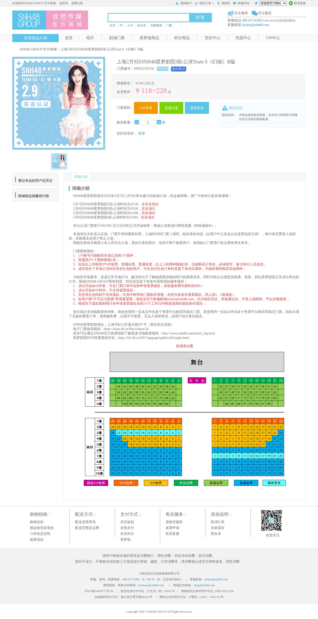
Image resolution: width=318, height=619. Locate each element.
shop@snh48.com (204, 585)
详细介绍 (81, 177)
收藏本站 (241, 3)
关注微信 (265, 13)
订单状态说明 (40, 534)
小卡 (130, 25)
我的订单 (204, 3)
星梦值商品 (149, 38)
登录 (141, 133)
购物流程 (37, 522)
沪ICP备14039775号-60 (99, 591)
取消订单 (218, 522)
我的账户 (183, 3)
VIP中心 (273, 38)
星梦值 (125, 539)
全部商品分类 (35, 38)
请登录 (63, 3)
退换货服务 (174, 522)
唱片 (90, 38)
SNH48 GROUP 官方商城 (38, 49)
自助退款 (218, 528)
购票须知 (37, 539)
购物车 (223, 3)
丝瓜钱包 (127, 522)
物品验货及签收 (42, 528)
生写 (112, 25)
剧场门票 (117, 38)
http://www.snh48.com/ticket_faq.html (188, 333)
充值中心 (243, 38)
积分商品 (182, 38)
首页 (69, 38)
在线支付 (127, 528)
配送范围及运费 (87, 528)
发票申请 (172, 528)
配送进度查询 (85, 522)
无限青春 (156, 25)
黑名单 (216, 534)
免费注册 (77, 3)
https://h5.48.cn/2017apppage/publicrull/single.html (153, 338)
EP (121, 25)
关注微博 (241, 13)
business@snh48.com (151, 585)
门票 (169, 25)
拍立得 (141, 25)
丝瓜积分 (127, 534)
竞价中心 (212, 38)
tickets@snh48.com (255, 25)
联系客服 (297, 3)
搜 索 (200, 17)
